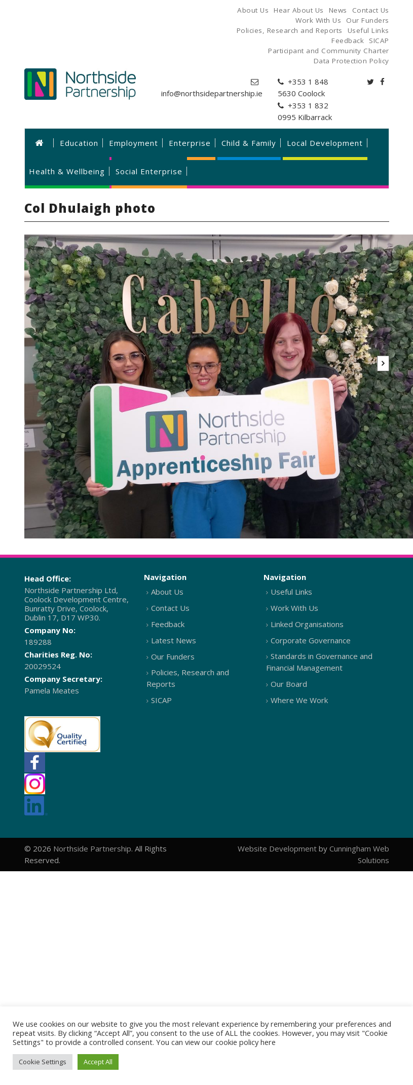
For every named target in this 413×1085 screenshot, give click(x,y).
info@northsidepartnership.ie (211, 93)
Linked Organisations (307, 624)
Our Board (289, 684)
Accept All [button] (98, 1061)
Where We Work (299, 700)
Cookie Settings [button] (42, 1061)
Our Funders (173, 656)
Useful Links (291, 592)
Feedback (167, 624)
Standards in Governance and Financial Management (319, 662)
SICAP (161, 700)
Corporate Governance (311, 640)
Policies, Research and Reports (187, 678)
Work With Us (294, 608)
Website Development (277, 848)
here (268, 1042)
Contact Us (170, 608)
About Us (167, 592)
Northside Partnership (92, 848)
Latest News (173, 640)
